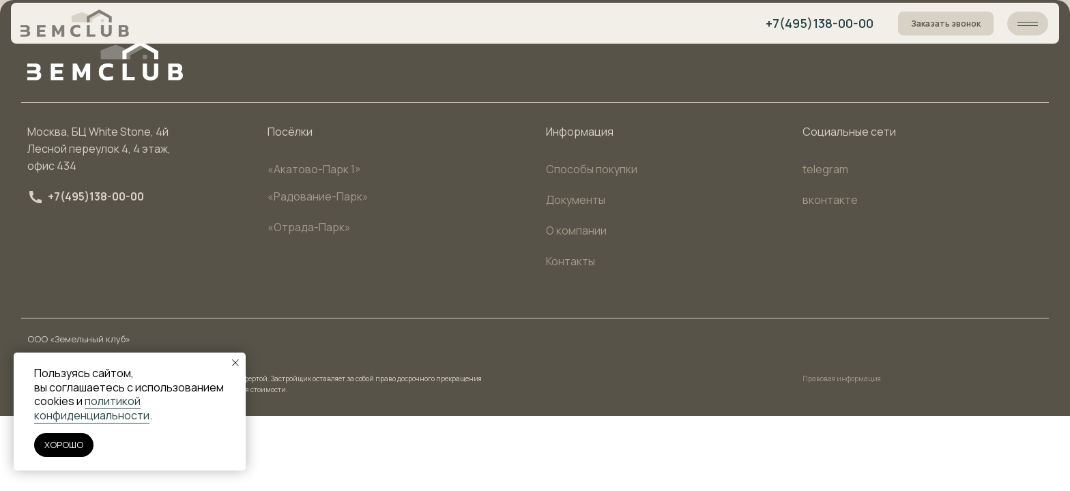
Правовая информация (842, 378)
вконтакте (830, 199)
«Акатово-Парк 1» (314, 169)
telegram (825, 169)
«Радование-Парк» (318, 196)
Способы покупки (591, 169)
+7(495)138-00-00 (819, 23)
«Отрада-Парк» (309, 227)
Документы (575, 199)
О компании (576, 230)
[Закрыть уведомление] (235, 363)
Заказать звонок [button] (946, 23)
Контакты (570, 261)
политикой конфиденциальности (91, 408)
